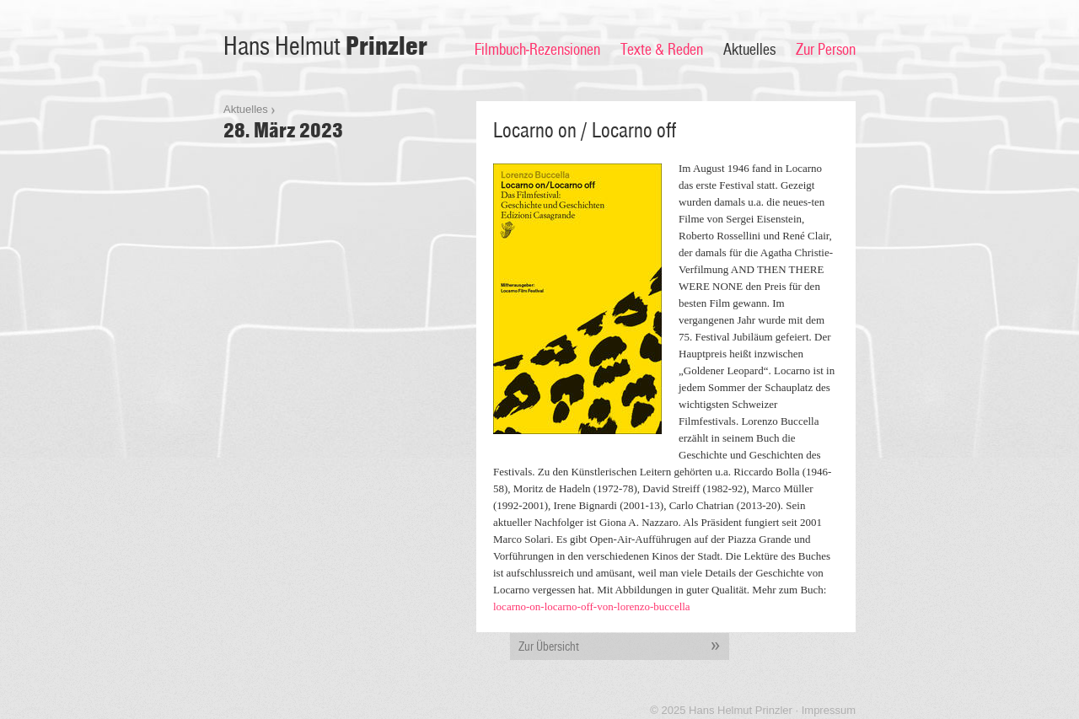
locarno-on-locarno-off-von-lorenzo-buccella (591, 606)
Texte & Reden (661, 49)
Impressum (829, 710)
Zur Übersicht (623, 646)
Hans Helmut (325, 46)
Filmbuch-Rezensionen (537, 49)
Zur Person (826, 49)
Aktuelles (749, 49)
